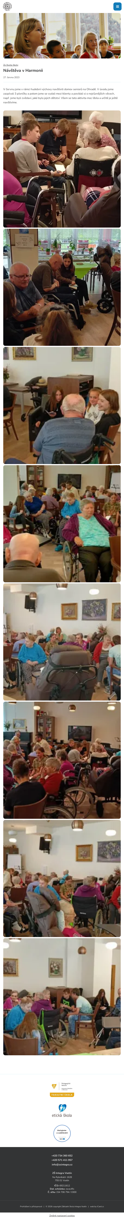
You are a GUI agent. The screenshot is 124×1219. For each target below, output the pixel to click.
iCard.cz (100, 1206)
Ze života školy (10, 65)
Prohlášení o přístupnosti (31, 1206)
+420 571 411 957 (62, 1160)
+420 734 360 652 (62, 1155)
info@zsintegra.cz (62, 1164)
